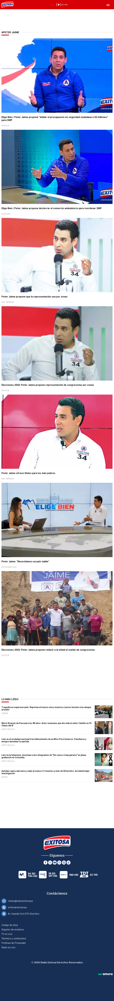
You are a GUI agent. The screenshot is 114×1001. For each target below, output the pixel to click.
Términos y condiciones (13, 938)
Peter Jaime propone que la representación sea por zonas (34, 296)
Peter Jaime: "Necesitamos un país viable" (25, 561)
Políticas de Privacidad (13, 943)
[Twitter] (50, 863)
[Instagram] (59, 863)
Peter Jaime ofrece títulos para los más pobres (28, 473)
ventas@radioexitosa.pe (20, 901)
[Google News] (64, 863)
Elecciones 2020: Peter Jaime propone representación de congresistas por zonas (47, 385)
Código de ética (9, 925)
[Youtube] (55, 863)
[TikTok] (68, 863)
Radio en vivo (8, 947)
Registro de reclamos (12, 929)
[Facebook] (45, 863)
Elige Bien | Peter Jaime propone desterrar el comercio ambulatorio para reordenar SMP (51, 208)
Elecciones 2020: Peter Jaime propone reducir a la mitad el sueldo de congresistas (48, 649)
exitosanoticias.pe (17, 907)
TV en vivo (6, 934)
